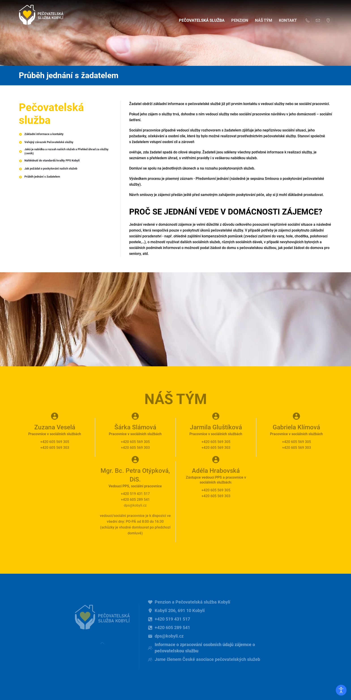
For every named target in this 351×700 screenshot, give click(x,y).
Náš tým (263, 20)
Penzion (239, 20)
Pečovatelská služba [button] (202, 20)
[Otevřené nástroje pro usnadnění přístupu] (341, 690)
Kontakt (288, 20)
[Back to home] (41, 15)
